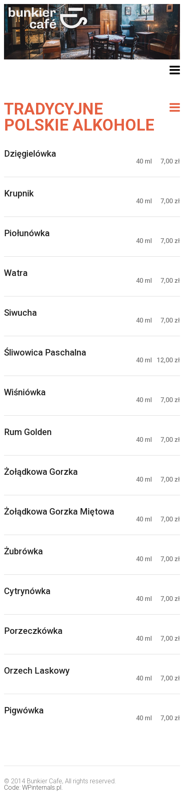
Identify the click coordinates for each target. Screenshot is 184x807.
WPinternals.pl (41, 787)
